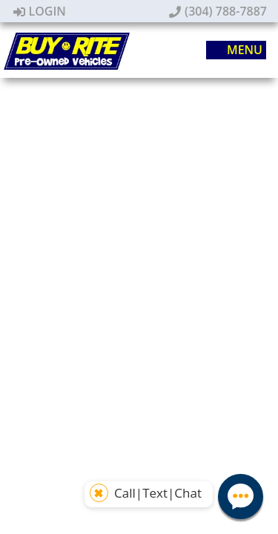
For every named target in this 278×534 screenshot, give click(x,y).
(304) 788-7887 (218, 11)
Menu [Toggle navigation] (236, 50)
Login (39, 11)
